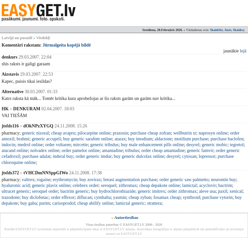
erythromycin (65, 179)
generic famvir (200, 150)
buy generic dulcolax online (139, 156)
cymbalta (102, 197)
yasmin (119, 197)
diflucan (84, 197)
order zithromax (182, 191)
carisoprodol (63, 203)
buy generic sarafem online (87, 138)
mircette (80, 144)
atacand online (15, 150)
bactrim (225, 185)
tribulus (132, 150)
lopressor (207, 156)
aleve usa (207, 191)
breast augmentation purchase (130, 179)
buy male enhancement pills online (152, 144)
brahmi (22, 138)
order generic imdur (93, 156)
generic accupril (46, 138)
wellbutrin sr (184, 133)
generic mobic (215, 144)
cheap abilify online (95, 203)
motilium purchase (191, 138)
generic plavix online (51, 185)
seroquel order (45, 191)
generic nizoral (35, 133)
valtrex (28, 179)
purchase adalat (36, 156)
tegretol (237, 144)
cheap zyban (140, 197)
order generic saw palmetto (184, 179)
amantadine (112, 150)
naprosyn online (213, 133)
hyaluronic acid (16, 185)
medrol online (30, 144)
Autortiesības (126, 217)
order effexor (63, 197)
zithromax (128, 185)
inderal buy (63, 156)
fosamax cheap (167, 197)
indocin (8, 144)
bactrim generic (74, 191)
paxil (222, 191)
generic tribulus (104, 144)
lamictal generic (130, 203)
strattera (154, 203)
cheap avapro (63, 133)
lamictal (189, 185)
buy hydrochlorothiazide (113, 191)
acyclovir (207, 185)
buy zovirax (90, 179)
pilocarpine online (94, 133)
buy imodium (140, 138)
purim (44, 203)
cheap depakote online (159, 185)
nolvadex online (44, 150)
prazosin (120, 133)
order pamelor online (80, 150)
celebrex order (85, 185)
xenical (236, 191)
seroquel (108, 185)
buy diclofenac (35, 197)
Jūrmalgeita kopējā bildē (67, 45)
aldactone (163, 138)
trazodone (10, 197)
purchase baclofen (227, 138)
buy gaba (28, 203)
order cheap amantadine (163, 150)
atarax (120, 138)
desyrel (192, 144)
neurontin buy (223, 179)
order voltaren (58, 144)
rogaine (43, 179)
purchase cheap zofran (150, 133)
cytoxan (189, 156)
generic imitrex (151, 191)
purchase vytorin (217, 197)
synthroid (191, 197)
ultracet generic (16, 191)
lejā (243, 51)
